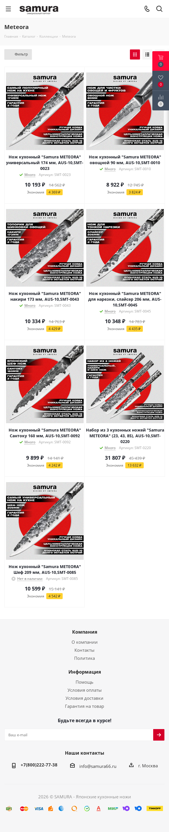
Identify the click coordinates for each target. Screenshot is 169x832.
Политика (84, 658)
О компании (85, 642)
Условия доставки (84, 698)
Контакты (84, 650)
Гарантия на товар (84, 706)
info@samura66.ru (97, 766)
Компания (84, 632)
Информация (84, 672)
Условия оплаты (85, 690)
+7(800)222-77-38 (39, 765)
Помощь (84, 682)
